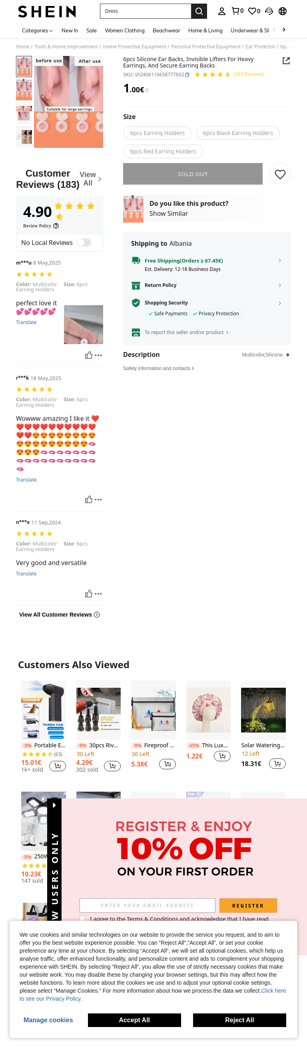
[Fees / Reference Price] (147, 90)
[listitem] (43, 729)
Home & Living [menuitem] (205, 30)
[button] (145, 11)
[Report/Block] (98, 355)
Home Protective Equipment (134, 47)
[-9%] (137, 745)
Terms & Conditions (152, 919)
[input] (147, 905)
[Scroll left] (274, 30)
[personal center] (222, 11)
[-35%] (193, 745)
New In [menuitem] (70, 30)
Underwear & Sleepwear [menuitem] (260, 30)
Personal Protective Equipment (206, 47)
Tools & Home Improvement (66, 47)
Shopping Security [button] (166, 308)
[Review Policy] (41, 226)
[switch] (84, 243)
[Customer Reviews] (59, 179)
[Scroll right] (284, 30)
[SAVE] (280, 179)
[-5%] (82, 745)
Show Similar (169, 219)
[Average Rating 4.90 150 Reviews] (229, 75)
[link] (237, 11)
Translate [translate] (26, 322)
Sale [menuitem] (91, 30)
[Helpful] (89, 355)
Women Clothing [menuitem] (125, 30)
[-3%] (27, 745)
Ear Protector (260, 47)
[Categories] (38, 30)
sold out (193, 179)
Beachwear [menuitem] (166, 30)
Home (23, 47)
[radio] (157, 133)
